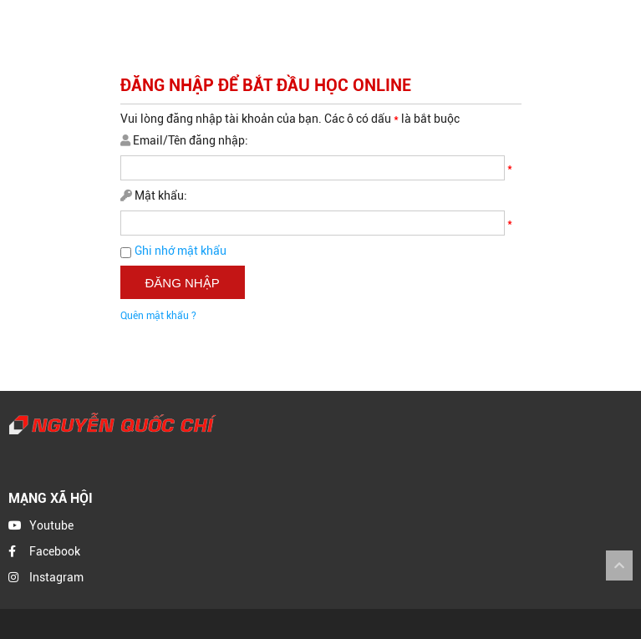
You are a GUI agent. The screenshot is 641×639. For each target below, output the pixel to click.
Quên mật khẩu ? (158, 316)
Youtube (51, 525)
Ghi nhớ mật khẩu (180, 250)
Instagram (56, 577)
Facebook (54, 551)
